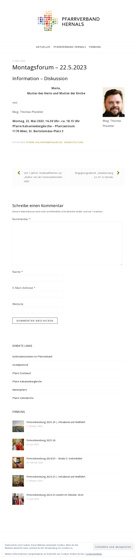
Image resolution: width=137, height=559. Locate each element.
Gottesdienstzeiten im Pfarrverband (32, 356)
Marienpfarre (19, 389)
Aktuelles (43, 46)
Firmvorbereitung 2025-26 (40, 440)
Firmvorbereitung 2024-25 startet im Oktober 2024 (54, 494)
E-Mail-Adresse (23, 288)
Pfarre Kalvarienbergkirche (44, 142)
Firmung (95, 46)
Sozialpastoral (20, 364)
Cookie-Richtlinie (94, 554)
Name (17, 272)
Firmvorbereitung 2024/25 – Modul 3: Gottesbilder (54, 458)
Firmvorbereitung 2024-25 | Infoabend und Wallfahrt (55, 476)
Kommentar (21, 219)
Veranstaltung (74, 142)
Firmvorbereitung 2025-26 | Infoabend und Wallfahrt (55, 422)
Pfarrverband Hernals (69, 46)
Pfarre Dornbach (21, 373)
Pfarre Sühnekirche (23, 398)
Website (17, 304)
